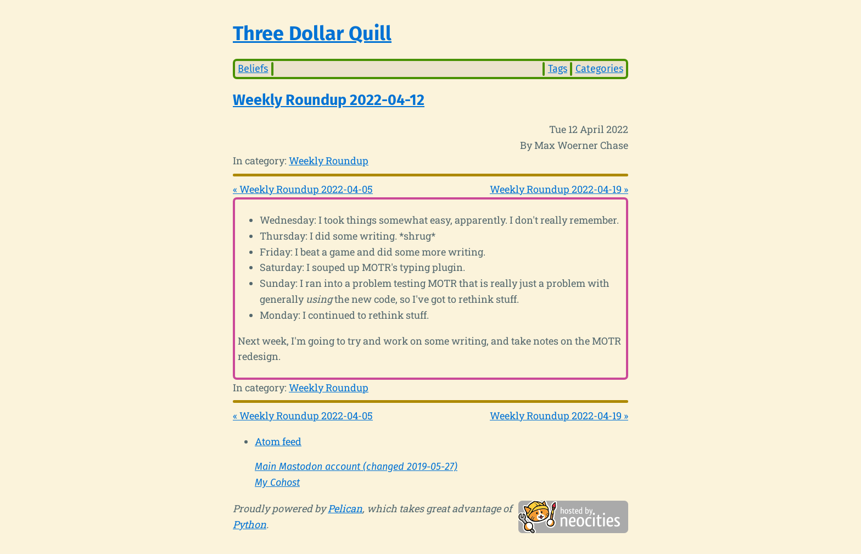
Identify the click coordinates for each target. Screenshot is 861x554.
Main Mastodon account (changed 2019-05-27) (356, 467)
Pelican (345, 508)
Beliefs (253, 69)
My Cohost (277, 483)
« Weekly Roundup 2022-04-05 (303, 189)
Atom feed (278, 441)
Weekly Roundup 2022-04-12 (328, 100)
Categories (599, 69)
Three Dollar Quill (312, 33)
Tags (557, 69)
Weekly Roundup (328, 160)
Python (249, 524)
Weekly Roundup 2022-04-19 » (559, 189)
